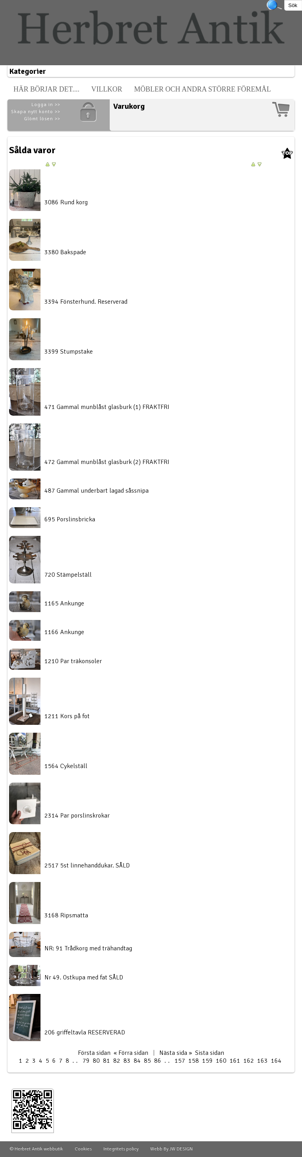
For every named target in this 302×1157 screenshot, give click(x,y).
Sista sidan (209, 1053)
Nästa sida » (175, 1053)
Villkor (106, 89)
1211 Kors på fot (67, 716)
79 (86, 1061)
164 (276, 1061)
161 (235, 1061)
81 (106, 1061)
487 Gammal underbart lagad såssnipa (96, 491)
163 (262, 1061)
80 (96, 1061)
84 (137, 1061)
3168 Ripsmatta (66, 915)
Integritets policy (120, 1149)
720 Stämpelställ (68, 575)
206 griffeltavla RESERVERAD (84, 1032)
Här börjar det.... (46, 89)
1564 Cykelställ (65, 766)
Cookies (83, 1149)
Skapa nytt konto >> (35, 112)
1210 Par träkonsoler (73, 661)
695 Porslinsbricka (69, 519)
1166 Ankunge (64, 632)
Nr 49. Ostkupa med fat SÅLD (83, 977)
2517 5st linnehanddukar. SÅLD (87, 865)
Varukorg (129, 106)
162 (248, 1061)
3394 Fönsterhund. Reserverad (85, 302)
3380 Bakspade (65, 252)
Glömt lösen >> (42, 119)
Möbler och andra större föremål (202, 89)
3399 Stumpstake (68, 352)
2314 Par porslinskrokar (77, 816)
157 (180, 1061)
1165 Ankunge (64, 603)
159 (207, 1061)
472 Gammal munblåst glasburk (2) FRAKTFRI (106, 462)
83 (127, 1061)
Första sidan (94, 1053)
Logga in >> (45, 105)
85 (147, 1061)
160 (221, 1061)
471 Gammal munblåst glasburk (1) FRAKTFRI (106, 407)
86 (157, 1061)
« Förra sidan (131, 1053)
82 (116, 1061)
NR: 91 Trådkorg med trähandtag (88, 948)
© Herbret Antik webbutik (36, 1149)
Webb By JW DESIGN (171, 1149)
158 (193, 1061)
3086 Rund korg (66, 202)
